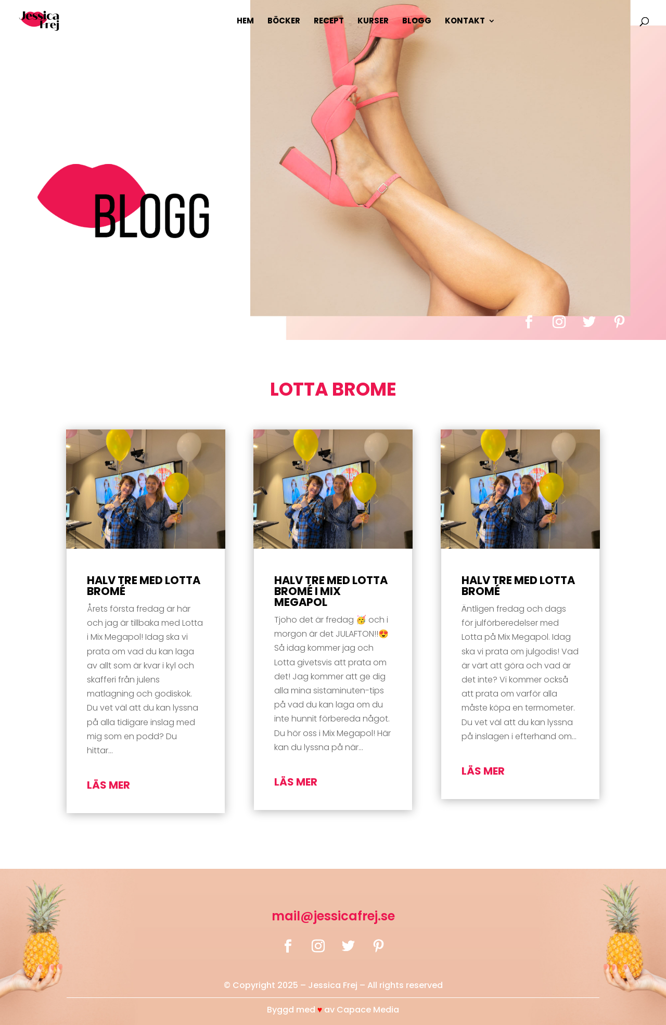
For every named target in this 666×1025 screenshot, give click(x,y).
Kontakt (465, 21)
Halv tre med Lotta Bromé (143, 586)
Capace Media (368, 1010)
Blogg (416, 21)
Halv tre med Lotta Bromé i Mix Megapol (331, 591)
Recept (329, 21)
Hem (245, 21)
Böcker (283, 21)
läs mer (108, 785)
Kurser (373, 21)
